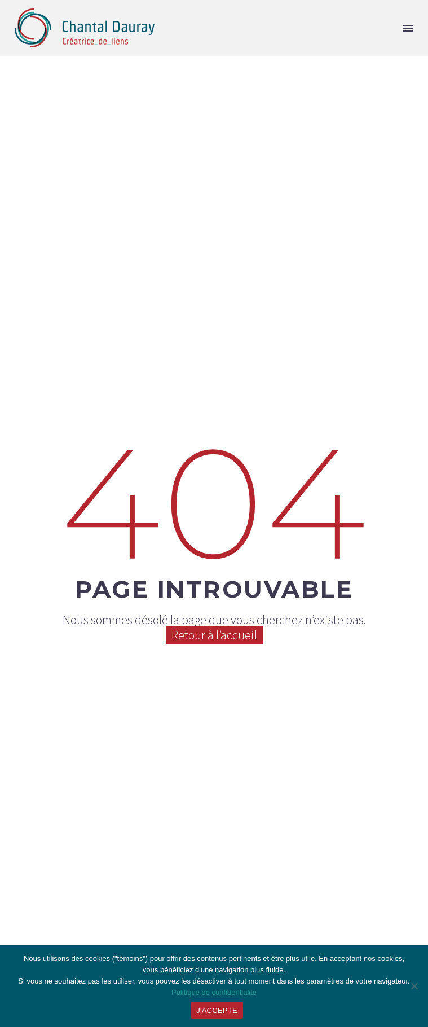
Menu (408, 28)
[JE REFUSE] (414, 985)
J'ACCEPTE (216, 1010)
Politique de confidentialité (214, 992)
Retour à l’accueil (214, 635)
